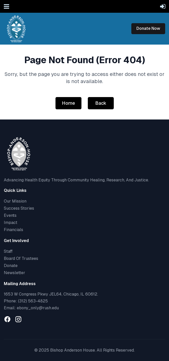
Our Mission (15, 201)
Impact (10, 222)
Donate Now (148, 28)
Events (10, 215)
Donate (11, 265)
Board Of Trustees (21, 258)
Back (100, 103)
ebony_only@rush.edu (38, 308)
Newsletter (14, 272)
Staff (8, 251)
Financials (13, 229)
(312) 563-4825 (33, 301)
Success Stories (19, 208)
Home (68, 103)
